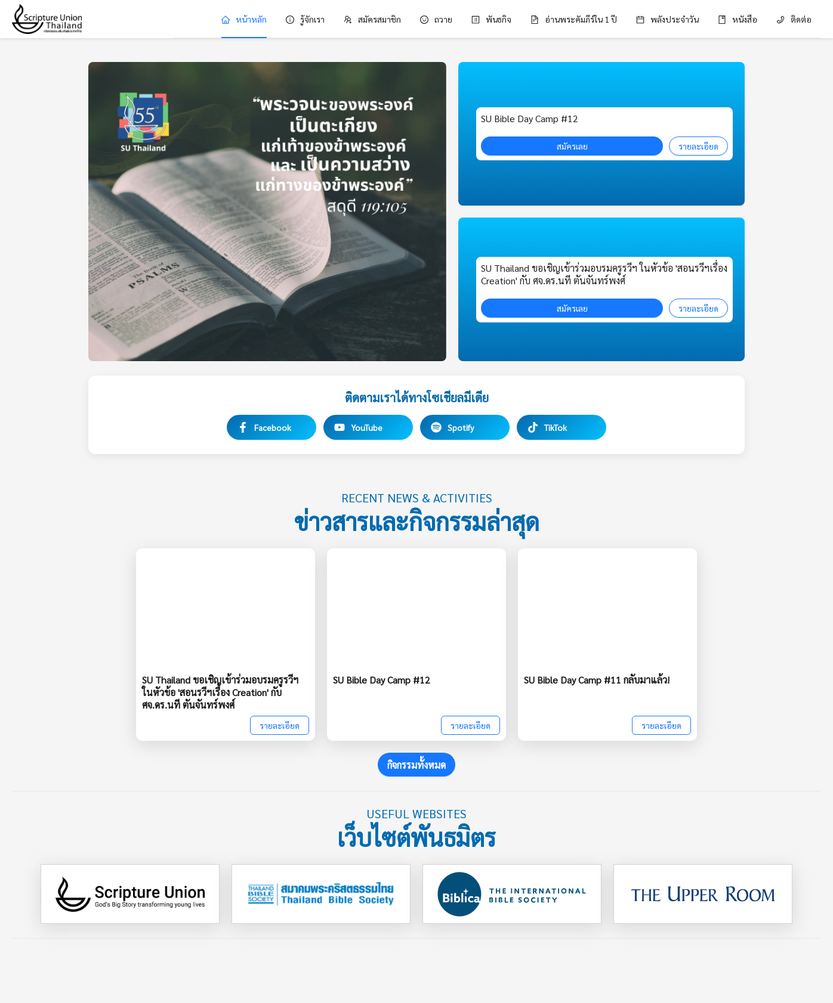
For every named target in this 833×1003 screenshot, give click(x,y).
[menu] (497, 19)
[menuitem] (244, 19)
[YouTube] (368, 427)
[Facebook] (271, 427)
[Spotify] (465, 427)
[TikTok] (561, 427)
